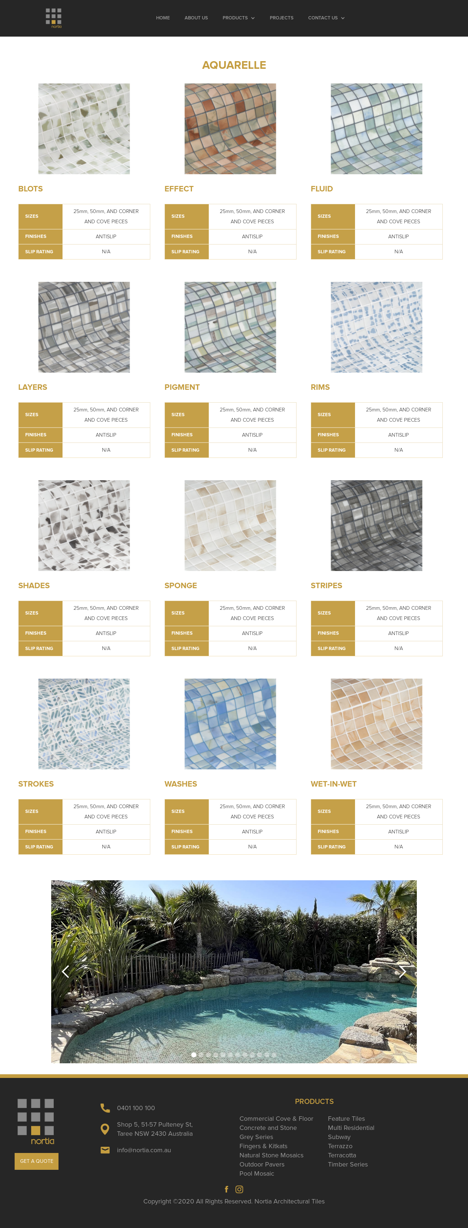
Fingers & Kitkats (263, 1146)
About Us (196, 18)
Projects (282, 18)
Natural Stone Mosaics (271, 1155)
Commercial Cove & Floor (276, 1119)
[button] (239, 18)
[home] (53, 18)
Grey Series (256, 1137)
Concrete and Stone (268, 1128)
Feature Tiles (346, 1119)
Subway (339, 1137)
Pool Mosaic (256, 1173)
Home (163, 18)
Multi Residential (351, 1128)
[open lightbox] (84, 129)
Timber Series (348, 1164)
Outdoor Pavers (261, 1164)
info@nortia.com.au (144, 1150)
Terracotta (342, 1155)
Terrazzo (340, 1146)
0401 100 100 (136, 1108)
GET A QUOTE (36, 1161)
